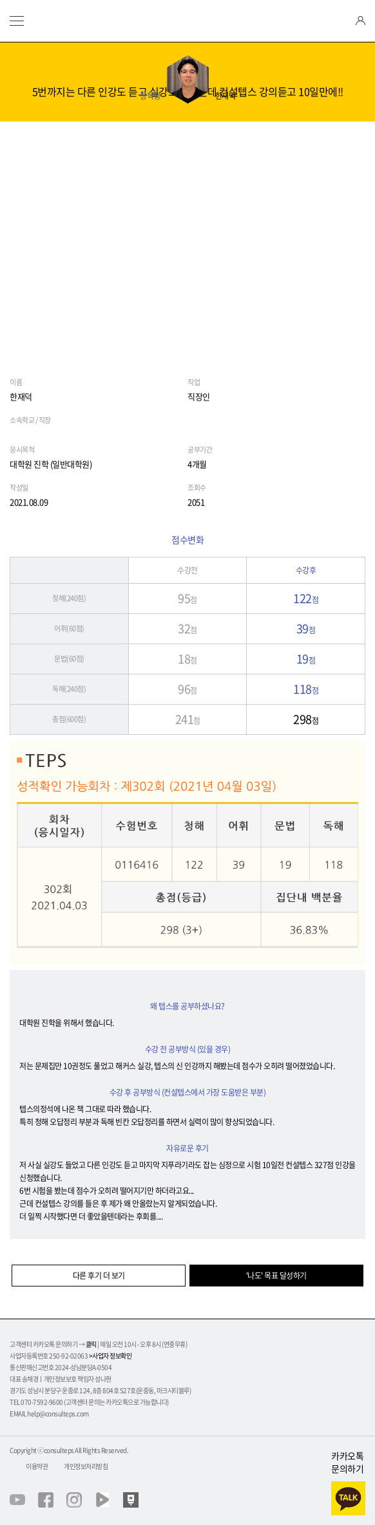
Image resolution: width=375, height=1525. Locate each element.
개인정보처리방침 (86, 1466)
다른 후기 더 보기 (99, 1275)
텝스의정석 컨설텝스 (187, 21)
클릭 (91, 1344)
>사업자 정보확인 (110, 1355)
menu (17, 21)
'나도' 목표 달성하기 (276, 1275)
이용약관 (37, 1466)
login (360, 20)
